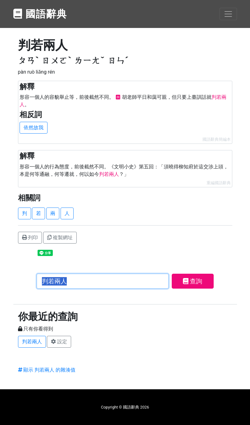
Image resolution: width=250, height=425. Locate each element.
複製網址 (60, 237)
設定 (59, 342)
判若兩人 (32, 342)
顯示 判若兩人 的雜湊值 (47, 370)
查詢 (192, 281)
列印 (30, 237)
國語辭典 (40, 14)
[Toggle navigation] (228, 14)
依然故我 (33, 127)
